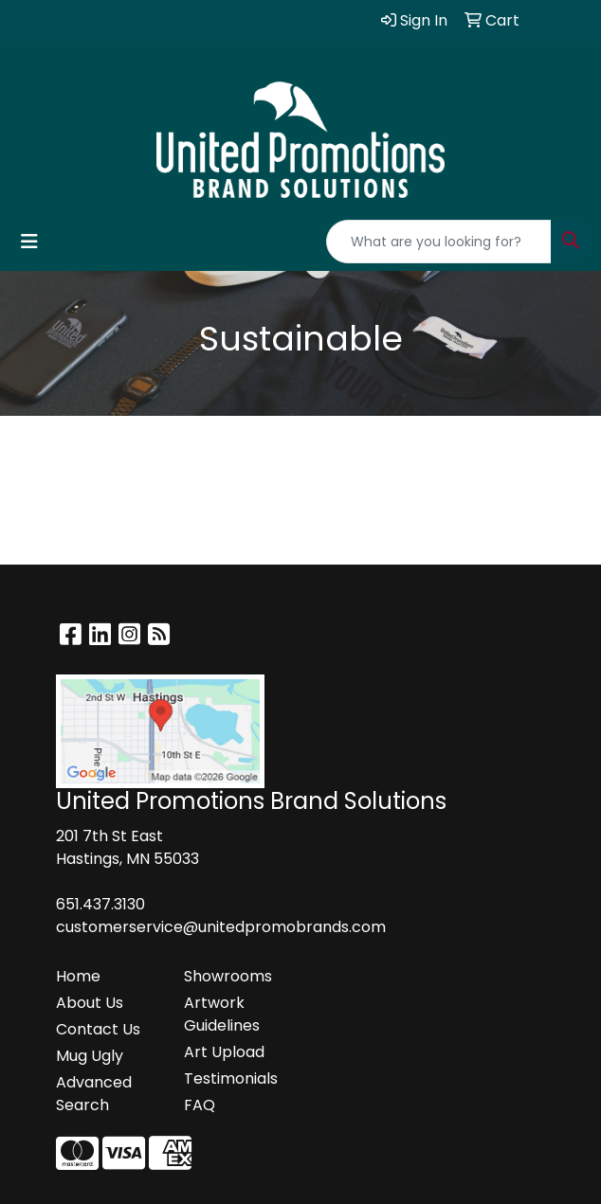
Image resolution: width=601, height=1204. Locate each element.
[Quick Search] (439, 241)
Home (78, 976)
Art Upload (224, 1052)
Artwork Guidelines (222, 1014)
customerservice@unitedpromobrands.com (221, 927)
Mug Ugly (89, 1056)
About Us (89, 1003)
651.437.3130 (100, 904)
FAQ (199, 1105)
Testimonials (231, 1078)
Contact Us (98, 1029)
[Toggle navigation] (29, 241)
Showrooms (228, 976)
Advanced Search (94, 1093)
